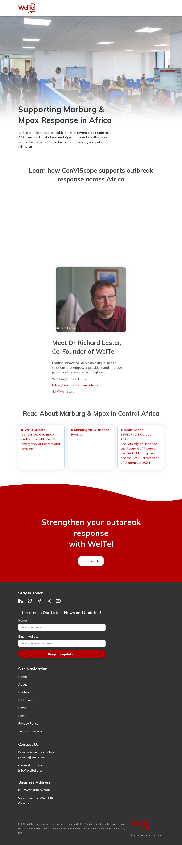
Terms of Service (30, 731)
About (22, 684)
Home (22, 677)
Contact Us (91, 561)
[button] (158, 8)
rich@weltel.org (63, 393)
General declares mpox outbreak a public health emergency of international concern (41, 441)
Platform (24, 692)
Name (22, 620)
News (22, 708)
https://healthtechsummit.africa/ (75, 387)
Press (22, 716)
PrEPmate (25, 700)
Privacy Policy (28, 723)
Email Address (28, 636)
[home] (26, 8)
